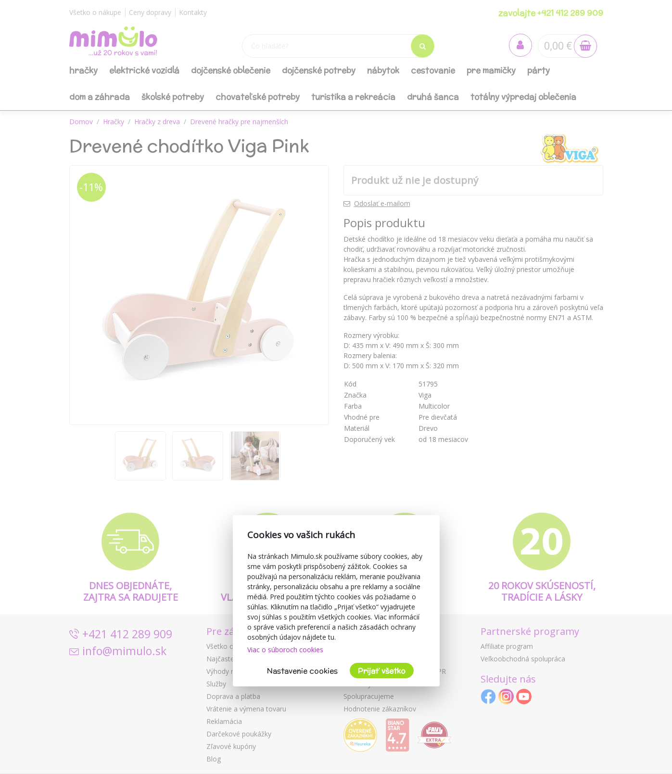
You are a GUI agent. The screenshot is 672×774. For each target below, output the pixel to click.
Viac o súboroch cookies (285, 649)
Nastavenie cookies (302, 671)
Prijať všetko (382, 671)
